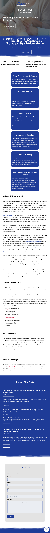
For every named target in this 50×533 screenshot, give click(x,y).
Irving (38, 497)
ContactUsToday (46, 529)
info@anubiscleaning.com (8, 497)
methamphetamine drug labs (33, 197)
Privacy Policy (34, 528)
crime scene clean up (15, 203)
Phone (9, 438)
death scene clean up (40, 203)
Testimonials (21, 503)
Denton (40, 495)
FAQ (19, 497)
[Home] (25, 4)
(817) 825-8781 (25, 10)
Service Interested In (12, 449)
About (19, 495)
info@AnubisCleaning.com (25, 12)
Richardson (39, 499)
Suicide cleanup (8, 265)
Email (9, 443)
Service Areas (21, 499)
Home (19, 492)
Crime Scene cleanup (9, 273)
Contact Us (20, 505)
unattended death (11, 322)
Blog (19, 501)
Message (9, 455)
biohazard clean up (8, 207)
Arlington (36, 495)
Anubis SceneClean (7, 171)
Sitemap (28, 528)
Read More (6, 360)
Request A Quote (9, 26)
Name (9, 432)
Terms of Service (40, 530)
